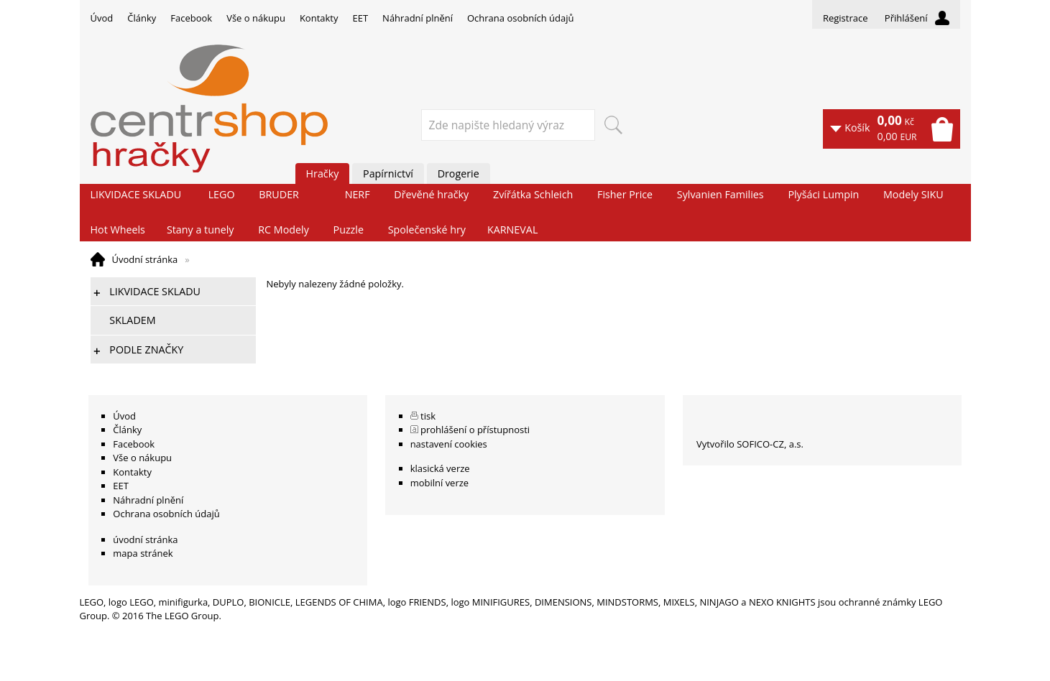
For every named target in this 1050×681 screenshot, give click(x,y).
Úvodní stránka (145, 259)
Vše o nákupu (255, 17)
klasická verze (440, 468)
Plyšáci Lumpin (823, 194)
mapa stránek (142, 553)
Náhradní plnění (417, 17)
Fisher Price (625, 194)
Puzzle (348, 229)
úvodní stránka (145, 539)
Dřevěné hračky (431, 194)
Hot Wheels (118, 229)
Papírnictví (388, 173)
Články (141, 17)
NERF (357, 194)
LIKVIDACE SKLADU (136, 194)
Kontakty (319, 17)
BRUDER (279, 194)
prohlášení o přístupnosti (475, 429)
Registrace (845, 17)
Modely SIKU (913, 194)
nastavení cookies (448, 443)
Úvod (102, 17)
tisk (428, 415)
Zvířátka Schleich (533, 194)
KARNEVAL (512, 229)
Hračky (322, 173)
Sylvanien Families (720, 194)
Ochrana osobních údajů (520, 17)
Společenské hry (427, 229)
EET (361, 17)
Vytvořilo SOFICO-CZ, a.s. (749, 443)
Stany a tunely (200, 229)
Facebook (191, 17)
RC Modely (283, 229)
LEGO (221, 194)
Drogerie (458, 173)
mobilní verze (439, 482)
